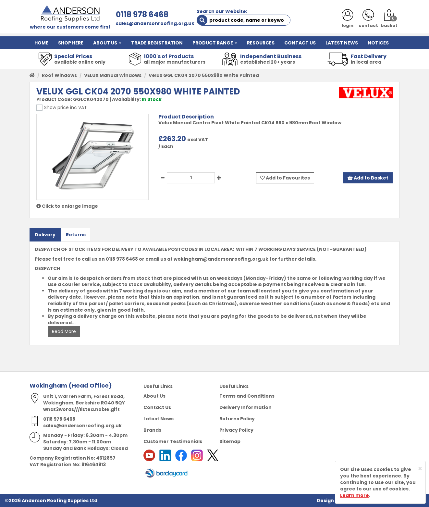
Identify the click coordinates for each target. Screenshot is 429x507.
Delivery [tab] (45, 234)
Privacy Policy (236, 430)
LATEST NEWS (341, 43)
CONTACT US (300, 43)
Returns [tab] (76, 234)
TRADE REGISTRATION (157, 43)
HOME (41, 43)
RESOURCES (261, 43)
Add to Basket (368, 178)
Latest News (158, 418)
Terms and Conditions (247, 396)
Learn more (354, 495)
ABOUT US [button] (107, 43)
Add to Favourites (285, 178)
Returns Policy (237, 418)
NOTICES (378, 43)
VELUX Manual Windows (112, 75)
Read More (64, 331)
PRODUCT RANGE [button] (214, 43)
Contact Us (157, 407)
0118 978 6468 (142, 14)
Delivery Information (245, 407)
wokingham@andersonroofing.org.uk (221, 259)
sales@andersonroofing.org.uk (155, 23)
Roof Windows (59, 75)
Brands (152, 430)
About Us (154, 396)
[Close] (420, 468)
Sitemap (229, 441)
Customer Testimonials (172, 441)
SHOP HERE (70, 43)
